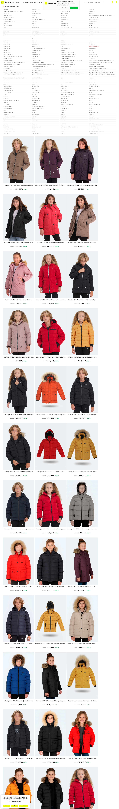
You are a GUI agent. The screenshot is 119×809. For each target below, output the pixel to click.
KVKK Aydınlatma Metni (28, 775)
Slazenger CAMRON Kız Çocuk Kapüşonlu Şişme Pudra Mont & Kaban (73, 232)
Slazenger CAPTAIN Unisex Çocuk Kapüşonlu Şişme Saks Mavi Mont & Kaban (45, 650)
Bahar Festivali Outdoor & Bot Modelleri (70, 74)
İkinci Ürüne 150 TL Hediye (67, 52)
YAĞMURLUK (35, 54)
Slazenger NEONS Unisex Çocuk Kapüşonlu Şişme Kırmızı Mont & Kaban (17, 389)
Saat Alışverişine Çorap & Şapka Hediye (12, 72)
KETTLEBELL (35, 90)
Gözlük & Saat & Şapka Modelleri (96, 66)
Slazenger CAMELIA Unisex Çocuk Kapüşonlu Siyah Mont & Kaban (16, 284)
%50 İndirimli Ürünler (66, 38)
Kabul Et (6, 805)
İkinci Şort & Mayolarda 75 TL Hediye (12, 64)
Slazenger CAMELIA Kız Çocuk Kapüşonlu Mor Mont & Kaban (45, 180)
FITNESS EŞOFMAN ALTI (38, 19)
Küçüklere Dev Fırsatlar (94, 64)
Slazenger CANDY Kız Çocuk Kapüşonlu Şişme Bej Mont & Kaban (73, 650)
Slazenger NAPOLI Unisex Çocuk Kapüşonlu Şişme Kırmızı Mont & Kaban (45, 441)
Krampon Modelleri (65, 66)
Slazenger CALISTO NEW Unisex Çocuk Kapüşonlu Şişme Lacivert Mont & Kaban (73, 441)
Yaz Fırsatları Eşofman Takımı (67, 27)
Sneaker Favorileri (8, 60)
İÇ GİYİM (34, 56)
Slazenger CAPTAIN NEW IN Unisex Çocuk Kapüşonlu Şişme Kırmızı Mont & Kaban (74, 703)
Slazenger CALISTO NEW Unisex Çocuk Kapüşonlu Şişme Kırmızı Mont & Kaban (17, 598)
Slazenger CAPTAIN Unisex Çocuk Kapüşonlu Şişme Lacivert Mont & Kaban (73, 389)
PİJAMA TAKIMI (93, 56)
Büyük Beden (7, 68)
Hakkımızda (25, 804)
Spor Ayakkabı (8, 775)
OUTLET (6, 114)
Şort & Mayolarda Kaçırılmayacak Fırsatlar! (13, 62)
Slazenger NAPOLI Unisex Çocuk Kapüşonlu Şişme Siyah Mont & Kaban (102, 546)
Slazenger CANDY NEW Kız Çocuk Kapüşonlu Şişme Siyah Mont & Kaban (17, 546)
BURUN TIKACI (35, 86)
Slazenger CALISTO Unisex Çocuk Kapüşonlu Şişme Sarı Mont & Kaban (102, 284)
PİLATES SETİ (64, 90)
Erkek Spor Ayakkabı (9, 778)
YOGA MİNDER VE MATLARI (96, 90)
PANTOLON (6, 40)
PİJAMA (63, 102)
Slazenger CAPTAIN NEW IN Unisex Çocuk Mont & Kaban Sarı (45, 755)
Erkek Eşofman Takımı (10, 788)
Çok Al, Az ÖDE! (36, 60)
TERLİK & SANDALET (8, 21)
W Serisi (62, 68)
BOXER (91, 100)
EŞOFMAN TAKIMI (65, 23)
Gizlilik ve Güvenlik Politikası (29, 778)
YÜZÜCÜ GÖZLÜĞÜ (94, 86)
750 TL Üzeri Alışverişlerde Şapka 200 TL (98, 68)
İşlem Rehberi (25, 794)
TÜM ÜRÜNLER (7, 86)
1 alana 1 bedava (93, 35)
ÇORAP (34, 58)
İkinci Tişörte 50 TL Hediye (38, 62)
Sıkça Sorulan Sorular (27, 799)
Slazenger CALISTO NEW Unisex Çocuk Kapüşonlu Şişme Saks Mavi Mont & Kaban (102, 494)
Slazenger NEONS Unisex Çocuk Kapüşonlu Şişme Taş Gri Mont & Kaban (17, 441)
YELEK (91, 52)
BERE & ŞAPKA (64, 13)
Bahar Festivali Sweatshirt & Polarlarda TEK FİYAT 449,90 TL (102, 75)
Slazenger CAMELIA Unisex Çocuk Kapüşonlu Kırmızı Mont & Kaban (102, 232)
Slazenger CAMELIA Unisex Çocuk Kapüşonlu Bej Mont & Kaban (16, 180)
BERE (5, 84)
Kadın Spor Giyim (8, 794)
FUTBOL (91, 23)
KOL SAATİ (6, 104)
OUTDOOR (6, 29)
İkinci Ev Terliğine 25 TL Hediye (96, 70)
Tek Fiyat (63, 50)
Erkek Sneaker (7, 780)
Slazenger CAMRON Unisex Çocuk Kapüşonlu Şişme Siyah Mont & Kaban (102, 180)
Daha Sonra (65, 7)
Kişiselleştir (23, 805)
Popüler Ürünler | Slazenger (67, 64)
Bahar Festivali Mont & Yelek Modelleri (12, 74)
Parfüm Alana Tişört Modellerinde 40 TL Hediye (71, 72)
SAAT (90, 25)
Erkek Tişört (7, 786)
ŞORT (62, 29)
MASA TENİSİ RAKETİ (9, 129)
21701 (33, 118)
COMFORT (6, 133)
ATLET (91, 114)
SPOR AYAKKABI (8, 90)
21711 (33, 129)
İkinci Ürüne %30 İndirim (38, 48)
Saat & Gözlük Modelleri (37, 70)
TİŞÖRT (91, 11)
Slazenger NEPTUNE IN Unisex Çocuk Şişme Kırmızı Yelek (17, 703)
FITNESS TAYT (92, 21)
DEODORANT (35, 98)
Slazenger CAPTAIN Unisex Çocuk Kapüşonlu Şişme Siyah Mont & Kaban (73, 337)
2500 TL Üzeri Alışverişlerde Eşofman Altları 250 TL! (101, 60)
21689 (90, 106)
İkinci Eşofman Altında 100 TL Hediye (12, 56)
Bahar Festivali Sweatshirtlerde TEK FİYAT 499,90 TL (101, 72)
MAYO (33, 35)
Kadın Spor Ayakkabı (9, 791)
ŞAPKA (91, 96)
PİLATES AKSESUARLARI (67, 94)
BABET (34, 40)
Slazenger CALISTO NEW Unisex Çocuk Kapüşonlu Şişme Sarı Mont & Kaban (45, 598)
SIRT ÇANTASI (64, 108)
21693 (33, 84)
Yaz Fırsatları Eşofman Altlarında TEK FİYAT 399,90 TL (101, 15)
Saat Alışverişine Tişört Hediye (67, 70)
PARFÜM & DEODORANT (67, 82)
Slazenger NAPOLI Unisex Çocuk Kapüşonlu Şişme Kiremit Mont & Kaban (45, 337)
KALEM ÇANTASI (93, 98)
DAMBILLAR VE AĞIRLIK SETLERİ (68, 127)
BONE (90, 108)
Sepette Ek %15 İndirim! (66, 44)
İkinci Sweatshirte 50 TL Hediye (39, 66)
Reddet (15, 805)
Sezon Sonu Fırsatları (8, 66)
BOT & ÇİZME (7, 80)
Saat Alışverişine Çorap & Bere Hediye (40, 74)
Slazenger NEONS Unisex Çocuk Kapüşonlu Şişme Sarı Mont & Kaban (45, 494)
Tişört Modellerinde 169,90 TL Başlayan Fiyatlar (100, 62)
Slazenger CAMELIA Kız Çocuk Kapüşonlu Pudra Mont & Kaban (45, 284)
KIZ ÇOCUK (37, 2)
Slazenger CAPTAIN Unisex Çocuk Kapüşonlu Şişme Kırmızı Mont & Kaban (73, 284)
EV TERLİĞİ (6, 52)
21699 (5, 110)
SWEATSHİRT (35, 120)
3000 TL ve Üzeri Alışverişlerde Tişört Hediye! (42, 64)
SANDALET (63, 116)
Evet (74, 7)
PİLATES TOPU (64, 98)
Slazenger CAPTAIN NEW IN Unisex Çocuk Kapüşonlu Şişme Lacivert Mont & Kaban (17, 494)
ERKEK (18, 2)
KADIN (22, 2)
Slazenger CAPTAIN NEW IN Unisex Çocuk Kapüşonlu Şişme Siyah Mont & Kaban (17, 755)
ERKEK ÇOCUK (29, 2)
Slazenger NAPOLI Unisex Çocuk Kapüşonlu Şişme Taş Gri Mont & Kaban (74, 494)
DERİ (5, 35)
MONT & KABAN (93, 46)
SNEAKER (6, 9)
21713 (33, 94)
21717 (5, 94)
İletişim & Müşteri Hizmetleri (29, 791)
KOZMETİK (63, 33)
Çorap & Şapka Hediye (37, 72)
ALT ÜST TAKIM (93, 133)
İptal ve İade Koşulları (27, 783)
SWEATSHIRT (7, 44)
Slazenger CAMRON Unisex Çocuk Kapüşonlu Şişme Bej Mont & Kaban (45, 232)
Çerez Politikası (26, 786)
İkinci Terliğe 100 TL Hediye (67, 62)
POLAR (5, 50)
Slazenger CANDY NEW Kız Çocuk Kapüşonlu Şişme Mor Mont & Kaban (102, 441)
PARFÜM (6, 98)
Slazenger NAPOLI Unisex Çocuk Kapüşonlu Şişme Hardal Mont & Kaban (45, 389)
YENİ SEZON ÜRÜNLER (66, 104)
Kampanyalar (25, 802)
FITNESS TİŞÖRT (64, 11)
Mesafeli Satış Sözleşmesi (28, 780)
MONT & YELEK (93, 127)
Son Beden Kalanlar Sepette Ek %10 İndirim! (71, 60)
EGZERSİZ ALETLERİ (9, 112)
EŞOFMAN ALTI (64, 17)
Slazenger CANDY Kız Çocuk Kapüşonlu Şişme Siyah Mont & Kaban (17, 337)
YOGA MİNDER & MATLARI (95, 94)
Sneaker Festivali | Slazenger (67, 56)
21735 (5, 96)
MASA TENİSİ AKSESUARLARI (11, 100)
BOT (33, 11)
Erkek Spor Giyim (8, 783)
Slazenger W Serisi (36, 68)
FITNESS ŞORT (35, 27)
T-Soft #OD (64, 806)
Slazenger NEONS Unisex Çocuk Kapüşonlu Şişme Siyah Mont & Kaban (102, 650)
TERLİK (34, 17)
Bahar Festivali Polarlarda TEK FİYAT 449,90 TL (14, 78)
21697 (90, 92)
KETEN (91, 33)
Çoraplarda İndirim (8, 70)
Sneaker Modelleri (65, 58)
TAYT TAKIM (63, 100)
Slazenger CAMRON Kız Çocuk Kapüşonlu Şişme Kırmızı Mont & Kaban (17, 232)
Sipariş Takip (25, 796)
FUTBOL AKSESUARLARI (67, 92)
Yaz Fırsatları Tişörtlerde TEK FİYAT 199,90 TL (14, 11)
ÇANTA (91, 110)
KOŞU (5, 23)
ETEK (90, 42)
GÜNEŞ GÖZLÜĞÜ (8, 17)
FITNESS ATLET (93, 17)
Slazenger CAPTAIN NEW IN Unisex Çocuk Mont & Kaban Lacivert (17, 650)
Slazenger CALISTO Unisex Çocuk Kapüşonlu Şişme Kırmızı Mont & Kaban (102, 389)
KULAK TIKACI (64, 86)
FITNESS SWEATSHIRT (37, 33)
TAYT (5, 33)
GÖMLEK (6, 42)
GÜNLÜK (91, 29)
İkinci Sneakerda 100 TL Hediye (68, 54)
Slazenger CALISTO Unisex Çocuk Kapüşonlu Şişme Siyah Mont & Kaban (102, 337)
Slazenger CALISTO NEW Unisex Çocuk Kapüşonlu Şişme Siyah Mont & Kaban (74, 546)
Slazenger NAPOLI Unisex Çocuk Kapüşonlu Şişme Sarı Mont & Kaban (45, 546)
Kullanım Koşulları (27, 788)
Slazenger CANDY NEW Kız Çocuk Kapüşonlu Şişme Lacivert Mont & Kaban (45, 703)
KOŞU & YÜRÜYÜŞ (36, 78)
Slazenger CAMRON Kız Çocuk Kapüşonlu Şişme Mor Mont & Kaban (73, 180)
